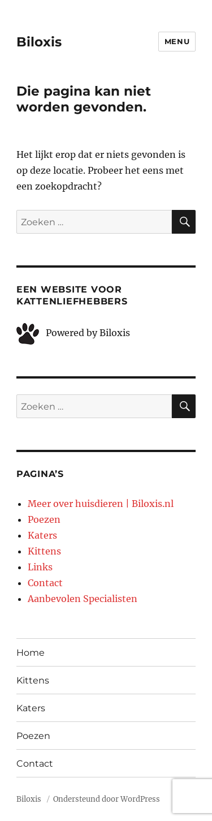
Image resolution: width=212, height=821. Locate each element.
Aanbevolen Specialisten (82, 598)
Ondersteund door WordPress (106, 799)
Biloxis (39, 42)
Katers (42, 535)
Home (30, 652)
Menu (177, 41)
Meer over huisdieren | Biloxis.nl (101, 503)
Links (40, 567)
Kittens (44, 551)
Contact (45, 582)
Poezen (44, 519)
